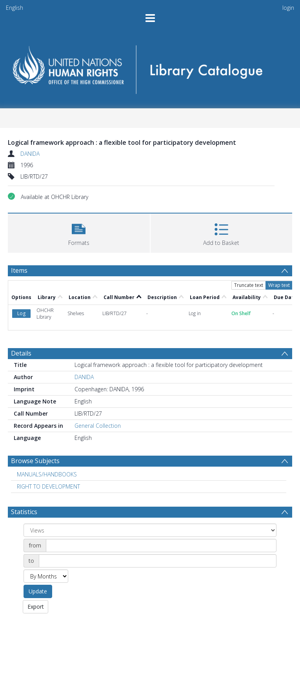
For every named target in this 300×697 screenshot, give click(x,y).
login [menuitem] (288, 7)
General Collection (98, 425)
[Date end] (157, 560)
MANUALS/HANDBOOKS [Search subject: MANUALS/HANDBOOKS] (47, 474)
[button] (79, 232)
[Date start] (161, 545)
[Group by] (150, 530)
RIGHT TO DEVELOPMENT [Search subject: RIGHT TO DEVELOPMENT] (48, 486)
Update (38, 591)
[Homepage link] (150, 67)
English (14, 7)
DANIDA (30, 153)
